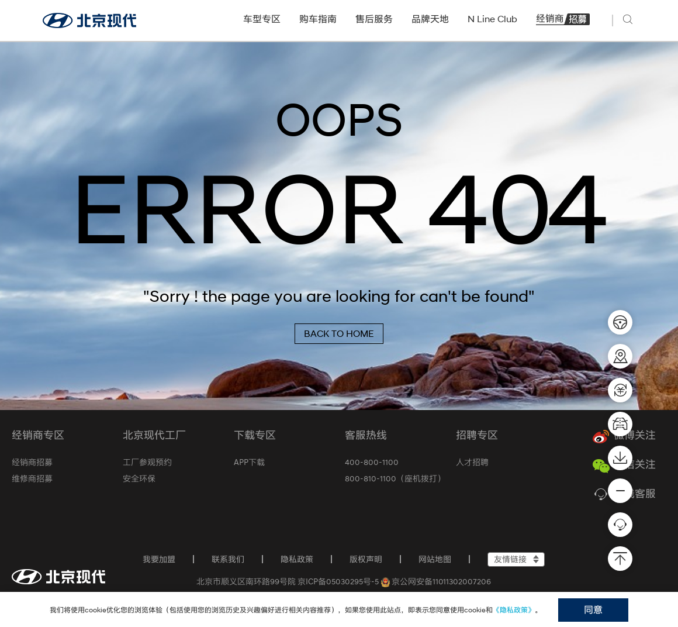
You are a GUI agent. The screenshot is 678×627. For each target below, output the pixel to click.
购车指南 (318, 19)
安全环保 (139, 478)
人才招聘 (472, 462)
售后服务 (374, 19)
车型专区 (262, 19)
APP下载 (249, 462)
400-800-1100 (372, 462)
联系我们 (228, 559)
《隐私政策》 (514, 609)
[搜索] (629, 19)
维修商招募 (32, 478)
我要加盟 (159, 559)
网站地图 (434, 559)
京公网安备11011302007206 (436, 581)
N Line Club (492, 19)
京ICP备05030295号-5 (338, 581)
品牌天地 (430, 19)
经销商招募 (562, 19)
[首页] (58, 576)
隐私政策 (297, 559)
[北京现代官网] (89, 20)
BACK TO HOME (339, 333)
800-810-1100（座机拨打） (395, 478)
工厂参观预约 (147, 462)
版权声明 (366, 559)
